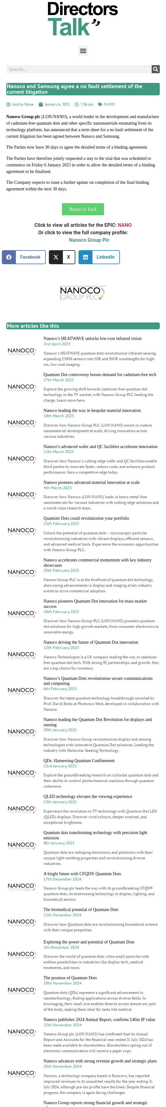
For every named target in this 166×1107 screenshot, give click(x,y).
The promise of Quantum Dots (70, 978)
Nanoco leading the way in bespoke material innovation (92, 410)
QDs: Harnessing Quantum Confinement (79, 760)
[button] (83, 50)
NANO (109, 104)
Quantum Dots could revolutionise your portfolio (86, 518)
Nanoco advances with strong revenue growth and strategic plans (100, 1061)
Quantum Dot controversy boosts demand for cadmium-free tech (100, 374)
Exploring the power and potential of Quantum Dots (89, 942)
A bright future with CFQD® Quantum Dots (82, 873)
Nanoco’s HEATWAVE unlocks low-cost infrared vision (93, 338)
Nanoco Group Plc (89, 240)
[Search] (156, 69)
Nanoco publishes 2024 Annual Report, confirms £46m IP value (99, 1019)
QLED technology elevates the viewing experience (88, 796)
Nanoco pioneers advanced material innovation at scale (92, 482)
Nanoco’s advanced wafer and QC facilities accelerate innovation (101, 446)
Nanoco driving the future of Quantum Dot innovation (91, 642)
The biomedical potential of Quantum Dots (81, 909)
